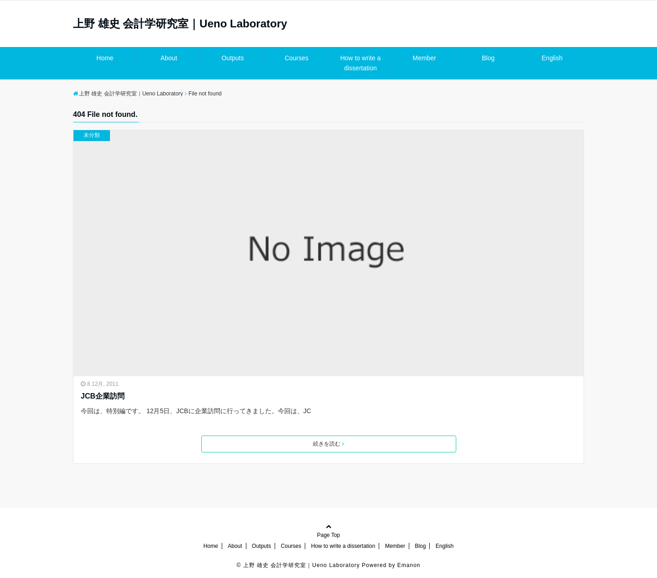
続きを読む (328, 444)
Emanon (409, 565)
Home (104, 58)
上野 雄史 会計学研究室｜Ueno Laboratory (180, 23)
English (552, 58)
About (169, 58)
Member (424, 58)
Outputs (232, 58)
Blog (488, 58)
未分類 (91, 135)
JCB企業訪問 (103, 396)
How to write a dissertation (360, 63)
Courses (296, 58)
